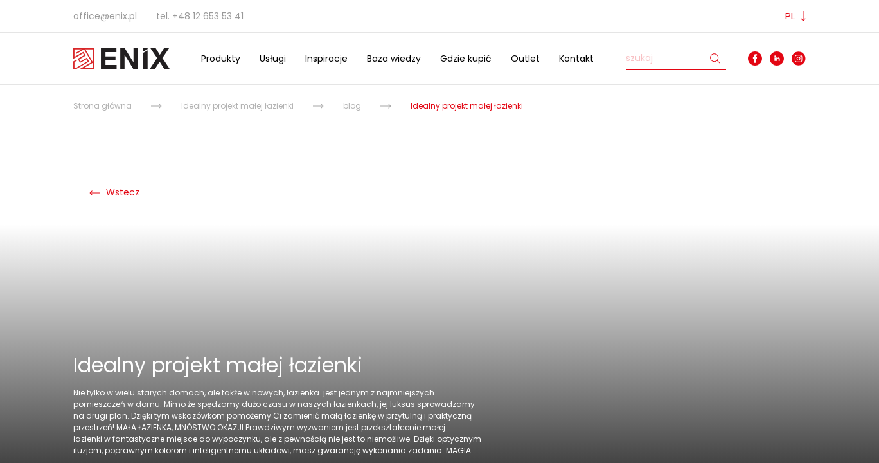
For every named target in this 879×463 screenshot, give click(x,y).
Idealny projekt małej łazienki (237, 105)
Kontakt (576, 58)
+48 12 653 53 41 (208, 16)
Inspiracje (326, 58)
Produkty (220, 58)
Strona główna (102, 105)
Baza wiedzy (394, 58)
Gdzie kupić (466, 58)
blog (352, 105)
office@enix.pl (105, 16)
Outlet (525, 58)
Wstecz (114, 192)
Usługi (273, 58)
